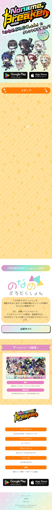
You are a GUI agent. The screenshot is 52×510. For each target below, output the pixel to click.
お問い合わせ (26, 501)
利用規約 (26, 498)
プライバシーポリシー (26, 496)
